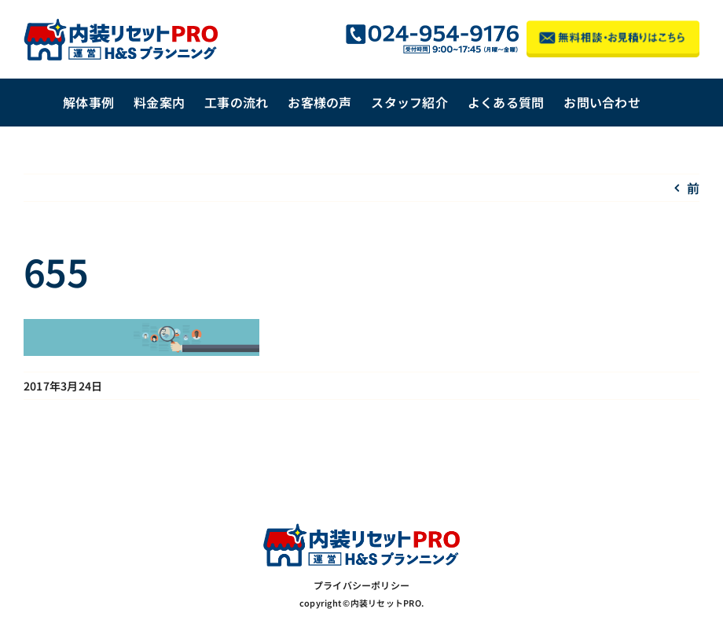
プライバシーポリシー (361, 585)
